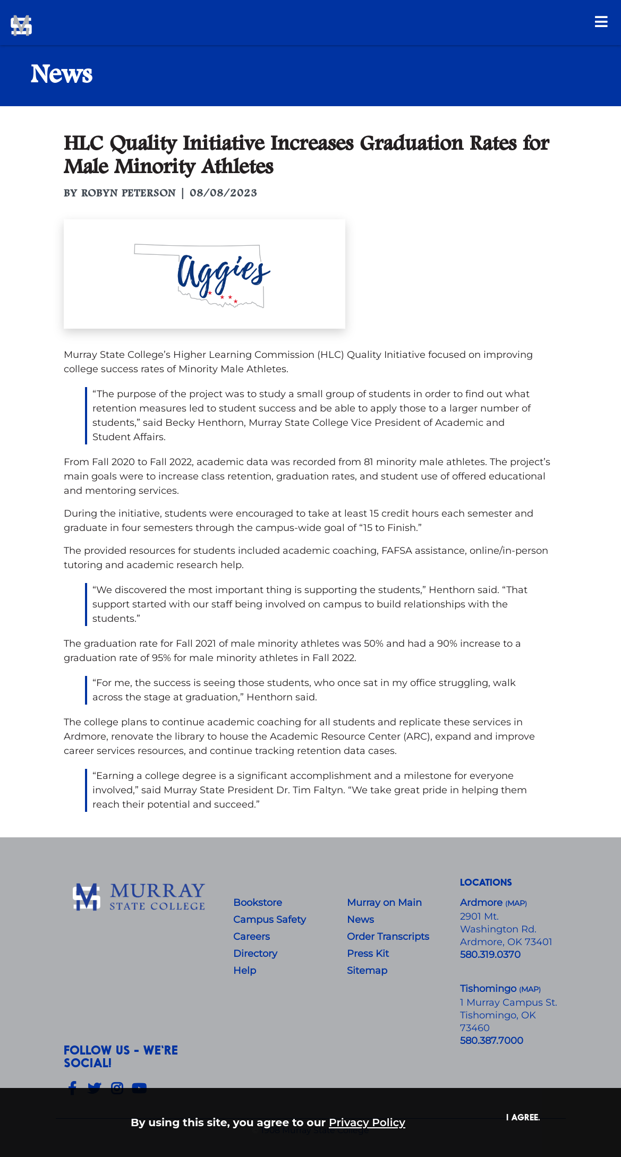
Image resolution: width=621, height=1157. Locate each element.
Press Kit (368, 953)
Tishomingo (489, 989)
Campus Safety (269, 919)
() (530, 989)
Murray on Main (384, 903)
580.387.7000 (491, 1041)
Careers (251, 936)
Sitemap (367, 970)
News (360, 919)
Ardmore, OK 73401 (506, 942)
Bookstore (257, 903)
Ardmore (482, 903)
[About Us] (141, 897)
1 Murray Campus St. (508, 1002)
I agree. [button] (523, 1117)
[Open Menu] (601, 21)
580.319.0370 (490, 955)
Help (244, 970)
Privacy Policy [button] (367, 1122)
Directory (255, 953)
